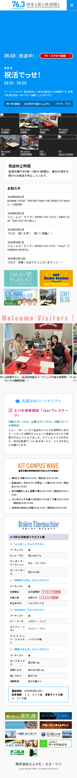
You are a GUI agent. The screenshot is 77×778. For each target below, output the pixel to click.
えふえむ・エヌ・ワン (38, 5)
